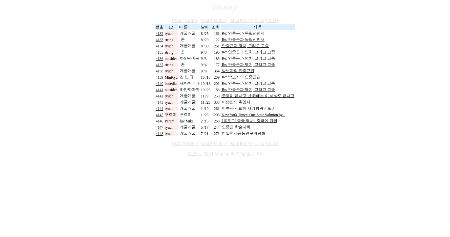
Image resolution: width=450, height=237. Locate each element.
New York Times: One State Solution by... (253, 115)
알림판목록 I (185, 20)
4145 (159, 115)
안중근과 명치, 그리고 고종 (245, 46)
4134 (159, 46)
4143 (159, 102)
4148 (159, 134)
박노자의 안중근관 (237, 71)
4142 (159, 96)
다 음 (259, 20)
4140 (159, 84)
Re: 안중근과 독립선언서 (243, 33)
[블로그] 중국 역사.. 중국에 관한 (249, 121)
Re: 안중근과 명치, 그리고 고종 (248, 52)
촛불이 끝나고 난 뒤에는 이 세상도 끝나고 (257, 96)
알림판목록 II (213, 20)
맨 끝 (272, 20)
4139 (159, 77)
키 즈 (192, 153)
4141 (159, 90)
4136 (159, 59)
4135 (159, 52)
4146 (159, 121)
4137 (159, 65)
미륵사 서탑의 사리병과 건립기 (248, 108)
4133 (159, 40)
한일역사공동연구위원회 (243, 133)
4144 (159, 109)
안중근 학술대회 (235, 127)
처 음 (235, 20)
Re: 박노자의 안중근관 (241, 77)
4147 (159, 127)
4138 (159, 71)
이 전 (247, 20)
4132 (159, 34)
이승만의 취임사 (235, 102)
